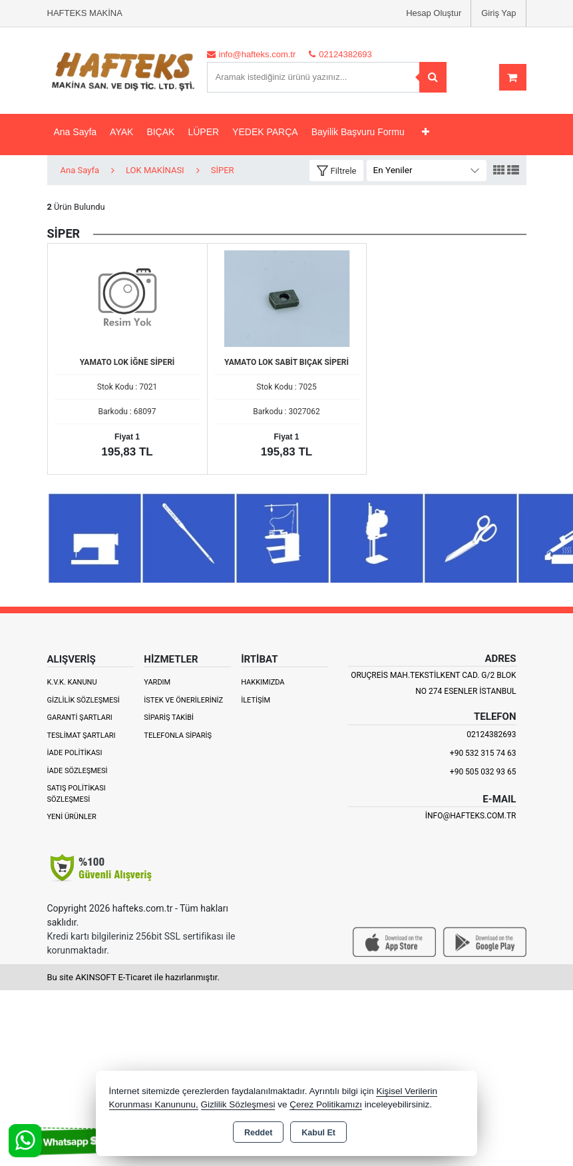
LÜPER (203, 132)
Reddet (258, 1132)
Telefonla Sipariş (178, 735)
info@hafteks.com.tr (470, 815)
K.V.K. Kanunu (72, 682)
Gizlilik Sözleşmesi (83, 700)
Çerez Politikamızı (325, 1104)
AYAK (121, 132)
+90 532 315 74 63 (483, 753)
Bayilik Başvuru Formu (358, 132)
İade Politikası (74, 752)
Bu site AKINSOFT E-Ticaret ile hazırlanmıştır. (133, 977)
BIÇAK (160, 132)
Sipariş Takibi (169, 717)
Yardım (157, 682)
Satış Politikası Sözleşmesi (76, 794)
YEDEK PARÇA (265, 132)
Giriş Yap (498, 13)
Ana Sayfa (75, 132)
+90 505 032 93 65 (483, 771)
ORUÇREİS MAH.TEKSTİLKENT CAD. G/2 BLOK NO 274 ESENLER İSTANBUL (433, 683)
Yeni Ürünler (71, 816)
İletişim (255, 700)
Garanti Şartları (79, 717)
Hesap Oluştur (433, 13)
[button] (336, 171)
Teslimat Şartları (81, 735)
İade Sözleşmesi (77, 770)
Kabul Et (318, 1132)
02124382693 (491, 734)
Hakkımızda (262, 682)
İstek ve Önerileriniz (183, 700)
